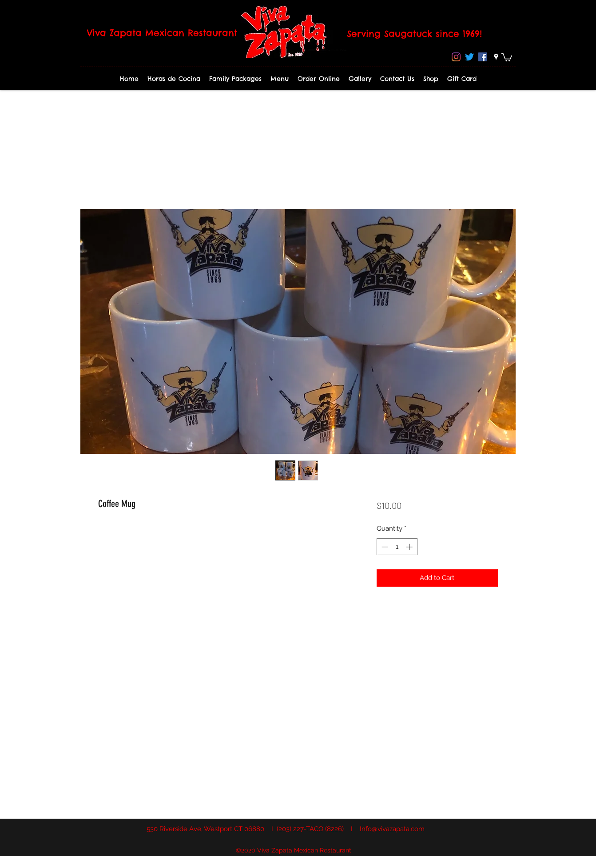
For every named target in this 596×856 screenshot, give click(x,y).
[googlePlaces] (496, 56)
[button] (506, 56)
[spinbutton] (396, 547)
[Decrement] (384, 547)
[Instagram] (456, 56)
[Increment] (410, 547)
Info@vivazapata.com (392, 829)
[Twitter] (469, 56)
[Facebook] (482, 56)
